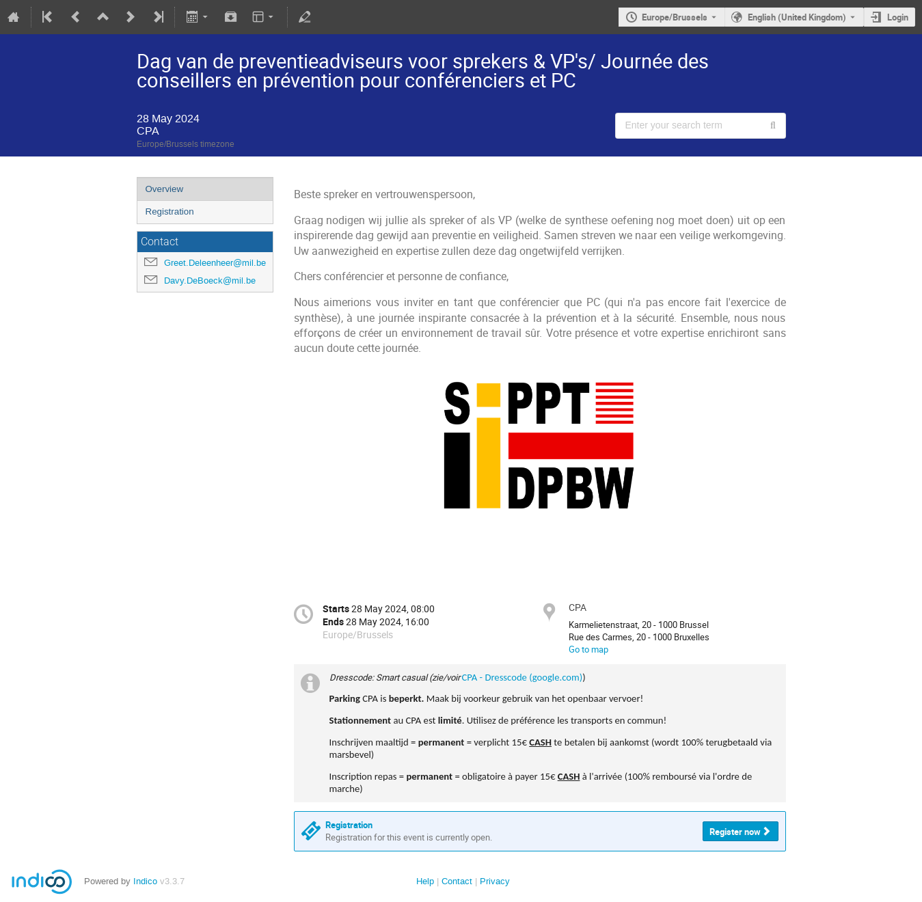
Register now (735, 831)
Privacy (495, 881)
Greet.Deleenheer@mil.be (215, 263)
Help (425, 881)
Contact (457, 881)
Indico (145, 881)
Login (897, 17)
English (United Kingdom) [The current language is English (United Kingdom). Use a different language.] (797, 17)
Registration (170, 211)
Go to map (588, 649)
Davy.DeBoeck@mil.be (210, 280)
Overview (165, 189)
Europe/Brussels (674, 17)
